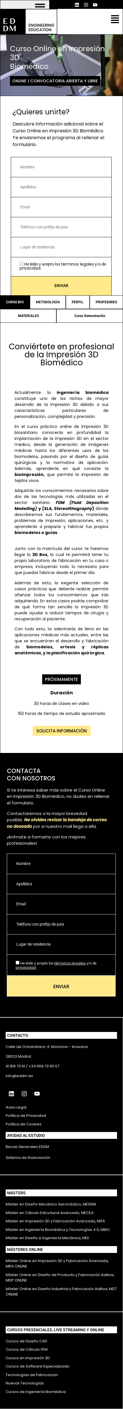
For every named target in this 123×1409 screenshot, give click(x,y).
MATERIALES (28, 316)
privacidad (30, 268)
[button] (115, 19)
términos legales (77, 264)
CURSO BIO (15, 302)
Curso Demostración (89, 316)
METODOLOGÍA (48, 302)
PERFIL (77, 302)
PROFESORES (106, 302)
